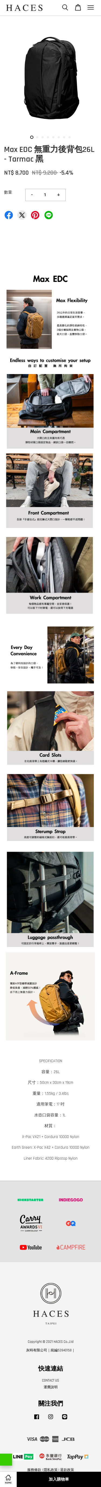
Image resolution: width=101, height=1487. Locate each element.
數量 (8, 192)
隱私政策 (51, 1470)
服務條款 (34, 1470)
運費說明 (51, 1387)
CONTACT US (50, 1380)
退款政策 (67, 1470)
